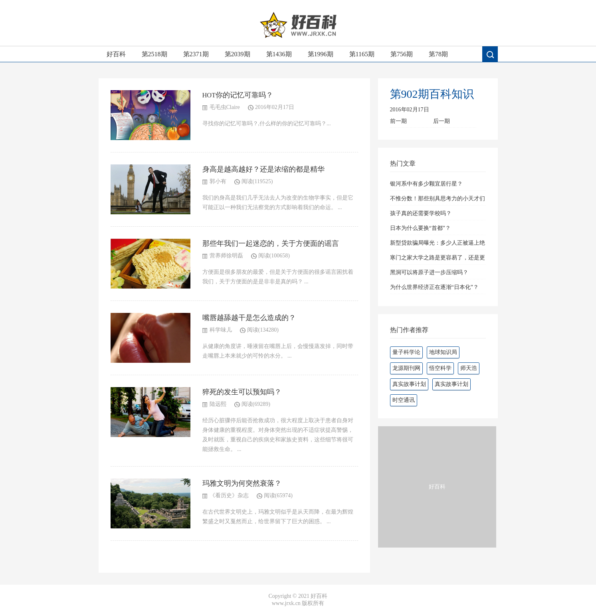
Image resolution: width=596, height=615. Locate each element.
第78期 (438, 54)
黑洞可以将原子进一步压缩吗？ (429, 272)
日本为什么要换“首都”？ (420, 228)
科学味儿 (221, 330)
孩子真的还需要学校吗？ (420, 213)
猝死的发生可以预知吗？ (241, 392)
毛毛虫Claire (225, 107)
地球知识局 (443, 352)
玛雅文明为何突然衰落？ (241, 483)
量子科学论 (406, 352)
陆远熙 (218, 404)
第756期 (401, 54)
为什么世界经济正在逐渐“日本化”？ (434, 287)
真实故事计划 (409, 384)
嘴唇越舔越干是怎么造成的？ (249, 318)
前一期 (398, 121)
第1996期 (320, 54)
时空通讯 (403, 400)
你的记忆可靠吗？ (244, 95)
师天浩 (468, 368)
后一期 (441, 121)
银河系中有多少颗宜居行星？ (426, 184)
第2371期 (196, 54)
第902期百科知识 (432, 94)
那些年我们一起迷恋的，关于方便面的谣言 (270, 243)
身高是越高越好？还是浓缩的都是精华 (263, 169)
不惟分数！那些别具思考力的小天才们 (437, 199)
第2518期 (154, 54)
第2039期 (237, 54)
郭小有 (218, 181)
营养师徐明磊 (226, 256)
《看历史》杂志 (229, 495)
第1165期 (361, 54)
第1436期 (279, 54)
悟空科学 (440, 368)
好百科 (116, 54)
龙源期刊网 (406, 368)
